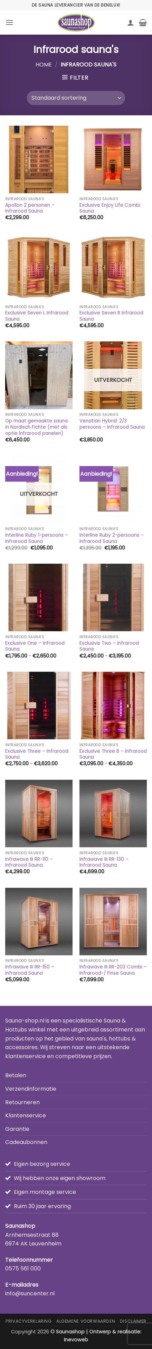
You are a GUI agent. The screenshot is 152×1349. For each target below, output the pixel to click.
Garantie (17, 1129)
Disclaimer (133, 1321)
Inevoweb (76, 1339)
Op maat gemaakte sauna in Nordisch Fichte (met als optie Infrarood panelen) (36, 427)
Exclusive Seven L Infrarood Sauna (36, 316)
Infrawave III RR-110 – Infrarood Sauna (29, 862)
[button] (9, 22)
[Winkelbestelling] (76, 98)
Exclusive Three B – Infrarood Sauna (113, 754)
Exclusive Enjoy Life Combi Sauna (109, 208)
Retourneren (22, 1102)
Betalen (15, 1075)
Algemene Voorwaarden (85, 1321)
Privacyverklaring (28, 1321)
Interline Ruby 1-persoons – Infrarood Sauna (36, 538)
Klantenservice (25, 1115)
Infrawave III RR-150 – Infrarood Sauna (29, 970)
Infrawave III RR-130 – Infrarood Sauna (104, 862)
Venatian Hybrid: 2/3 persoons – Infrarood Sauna (112, 424)
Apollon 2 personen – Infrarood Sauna (30, 208)
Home (44, 65)
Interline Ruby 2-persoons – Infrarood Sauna (111, 538)
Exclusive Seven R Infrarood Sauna (111, 316)
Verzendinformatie (30, 1089)
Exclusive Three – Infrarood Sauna (36, 754)
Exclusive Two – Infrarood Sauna (109, 646)
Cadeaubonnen (26, 1142)
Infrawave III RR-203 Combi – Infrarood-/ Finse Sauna (113, 970)
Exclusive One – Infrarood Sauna (35, 646)
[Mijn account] (130, 22)
